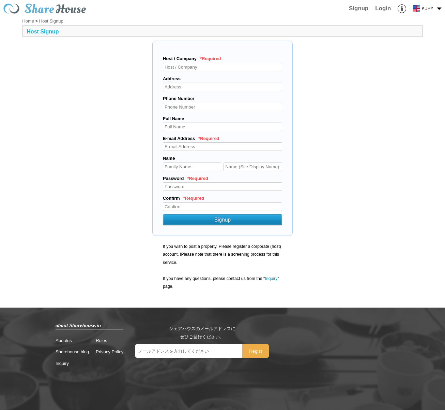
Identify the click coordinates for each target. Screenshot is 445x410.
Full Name (173, 118)
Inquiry (271, 278)
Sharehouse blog (72, 351)
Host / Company (192, 58)
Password (185, 178)
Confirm (183, 198)
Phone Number (178, 98)
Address (172, 78)
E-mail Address (191, 138)
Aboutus (64, 340)
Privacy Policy (109, 351)
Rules (101, 340)
